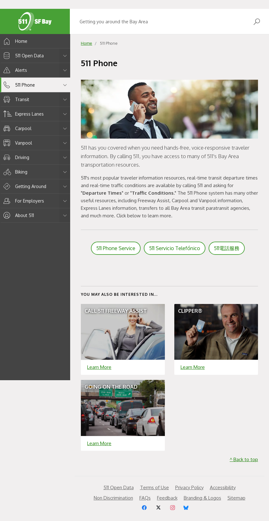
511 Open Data (22, 55)
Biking (14, 171)
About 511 (17, 215)
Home (14, 41)
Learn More (99, 367)
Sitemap (236, 498)
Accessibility (223, 487)
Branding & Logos (202, 498)
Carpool (16, 128)
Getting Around (23, 186)
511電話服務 (226, 248)
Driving (15, 157)
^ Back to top (244, 459)
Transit (15, 99)
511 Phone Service (115, 248)
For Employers (22, 200)
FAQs (145, 498)
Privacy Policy (189, 487)
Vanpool (16, 142)
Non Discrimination (113, 498)
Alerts (14, 70)
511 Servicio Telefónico (174, 248)
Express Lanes (22, 113)
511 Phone (18, 84)
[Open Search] (256, 21)
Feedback (167, 498)
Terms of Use (154, 487)
